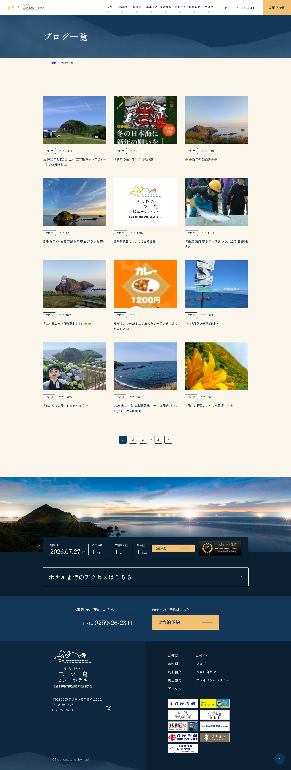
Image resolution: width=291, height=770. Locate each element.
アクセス (180, 7)
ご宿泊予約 (277, 7)
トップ (108, 7)
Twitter (108, 708)
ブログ (208, 7)
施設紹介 (151, 7)
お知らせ (194, 7)
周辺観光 (166, 7)
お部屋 (122, 7)
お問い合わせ (206, 671)
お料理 (136, 7)
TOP (53, 63)
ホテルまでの (90, 577)
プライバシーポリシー (213, 680)
